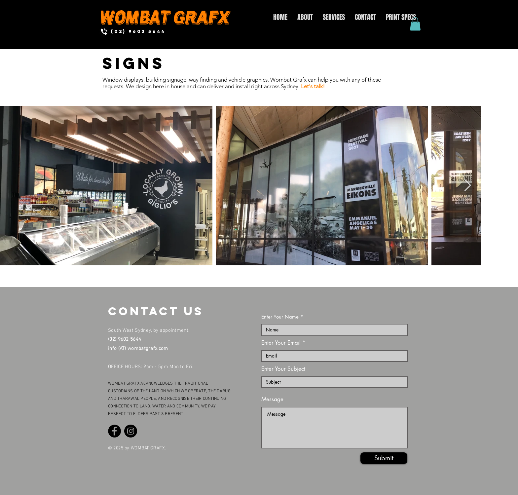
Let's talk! (313, 86)
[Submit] (383, 458)
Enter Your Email (281, 343)
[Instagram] (130, 431)
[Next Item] (467, 185)
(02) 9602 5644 (124, 339)
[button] (415, 24)
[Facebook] (114, 431)
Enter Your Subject (283, 369)
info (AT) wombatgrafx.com (138, 349)
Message (272, 399)
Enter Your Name (280, 316)
